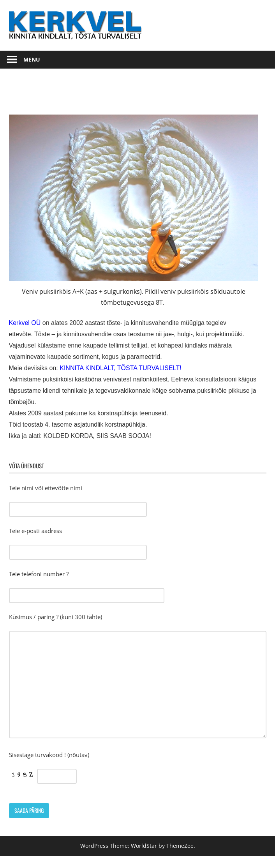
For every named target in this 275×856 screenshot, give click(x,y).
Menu (31, 59)
